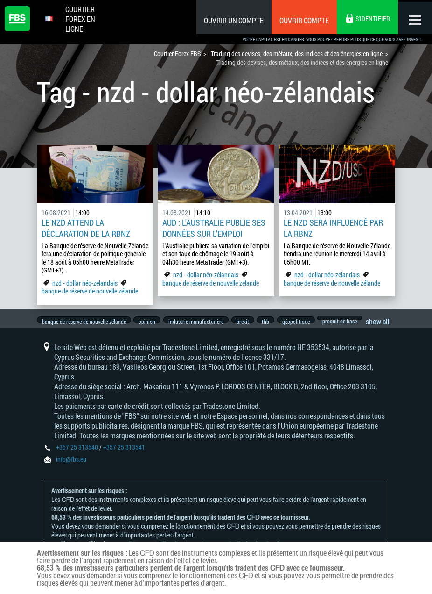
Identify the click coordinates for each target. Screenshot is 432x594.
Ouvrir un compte (230, 20)
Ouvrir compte (301, 20)
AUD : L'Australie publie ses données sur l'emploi (213, 228)
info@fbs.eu (71, 465)
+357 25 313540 (77, 453)
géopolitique (306, 321)
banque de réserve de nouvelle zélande (90, 290)
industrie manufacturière (200, 321)
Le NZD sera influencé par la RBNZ (333, 228)
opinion (149, 321)
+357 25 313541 (124, 453)
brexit (249, 321)
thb (274, 321)
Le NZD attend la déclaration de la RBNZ (86, 228)
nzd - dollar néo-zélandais (85, 283)
